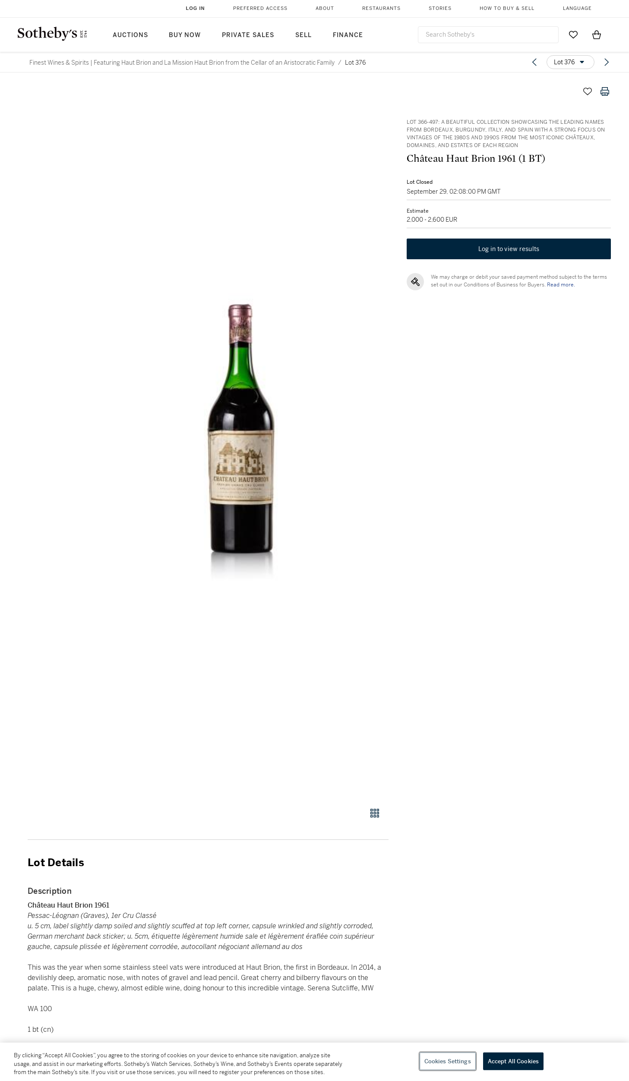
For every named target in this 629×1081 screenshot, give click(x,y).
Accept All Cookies (513, 1061)
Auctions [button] (130, 35)
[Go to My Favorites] (573, 34)
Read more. (560, 286)
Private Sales (248, 35)
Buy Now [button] (185, 35)
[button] (241, 440)
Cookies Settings (447, 1061)
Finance (348, 35)
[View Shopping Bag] (596, 34)
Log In (195, 8)
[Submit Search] (548, 34)
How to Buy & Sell (507, 8)
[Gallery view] (375, 813)
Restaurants (381, 8)
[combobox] (488, 34)
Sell (303, 35)
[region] (314, 1062)
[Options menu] (570, 62)
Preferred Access (260, 8)
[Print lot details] (605, 91)
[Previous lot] (534, 62)
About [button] (325, 8)
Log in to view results (509, 250)
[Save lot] (587, 91)
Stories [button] (440, 8)
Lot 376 (355, 62)
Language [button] (577, 8)
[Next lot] (606, 62)
